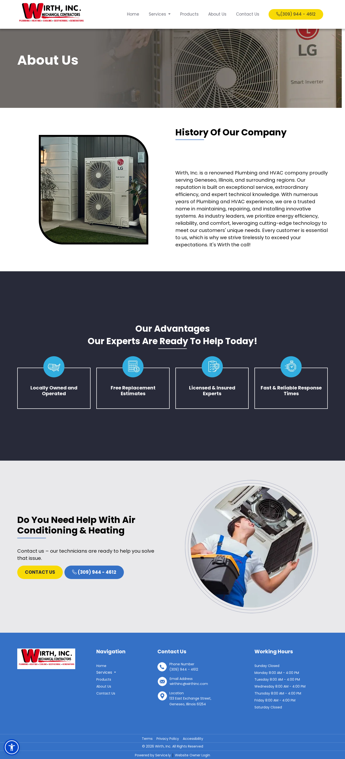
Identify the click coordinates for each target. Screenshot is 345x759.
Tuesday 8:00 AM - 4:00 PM (277, 679)
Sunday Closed (266, 665)
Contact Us (247, 14)
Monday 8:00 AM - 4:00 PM (276, 672)
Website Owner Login (192, 755)
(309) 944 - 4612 (295, 14)
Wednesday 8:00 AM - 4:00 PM (279, 686)
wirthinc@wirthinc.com (189, 683)
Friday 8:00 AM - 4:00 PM (274, 700)
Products (189, 14)
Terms (147, 738)
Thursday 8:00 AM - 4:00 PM (277, 693)
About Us (217, 14)
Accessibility (193, 738)
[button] (12, 747)
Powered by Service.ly (153, 755)
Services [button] (157, 14)
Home (132, 14)
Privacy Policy (167, 738)
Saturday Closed (268, 707)
